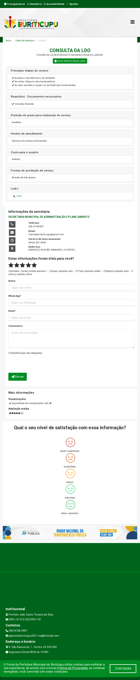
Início (9, 40)
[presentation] (30, 360)
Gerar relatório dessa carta (70, 61)
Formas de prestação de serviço (32, 170)
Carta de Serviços (25, 40)
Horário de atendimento (26, 133)
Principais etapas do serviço (30, 70)
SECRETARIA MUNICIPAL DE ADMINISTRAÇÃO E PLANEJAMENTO (48, 216)
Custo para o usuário (24, 152)
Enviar (17, 376)
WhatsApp (14, 295)
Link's (15, 188)
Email (11, 311)
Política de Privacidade (72, 668)
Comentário (15, 326)
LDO (19, 196)
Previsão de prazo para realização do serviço (41, 115)
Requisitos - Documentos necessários (36, 96)
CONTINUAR (123, 668)
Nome (11, 280)
